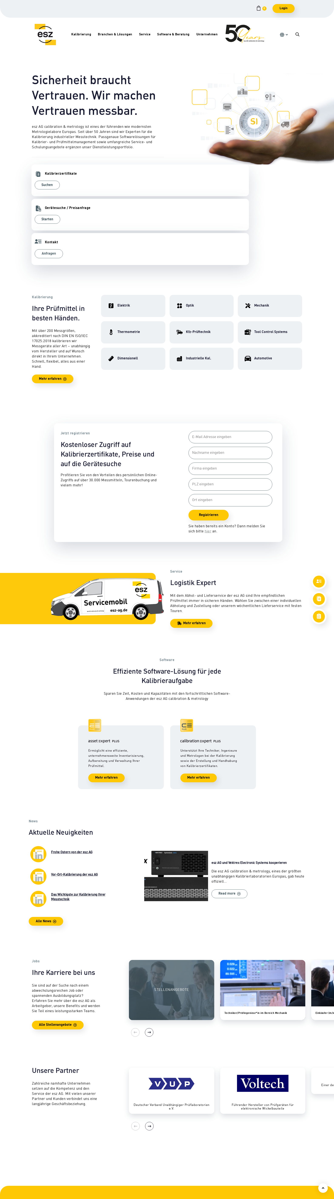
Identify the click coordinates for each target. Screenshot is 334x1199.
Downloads (151, 1178)
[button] (284, 34)
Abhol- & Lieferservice (159, 1163)
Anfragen (186, 185)
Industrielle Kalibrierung (105, 1168)
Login (284, 8)
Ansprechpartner (266, 1153)
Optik (36, 1173)
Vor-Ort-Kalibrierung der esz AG (73, 810)
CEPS (202, 1158)
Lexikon (148, 1184)
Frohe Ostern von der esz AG (73, 788)
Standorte (260, 1158)
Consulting (206, 1163)
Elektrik (37, 1153)
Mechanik (39, 1163)
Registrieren (207, 446)
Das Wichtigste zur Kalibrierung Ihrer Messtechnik (73, 832)
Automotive (95, 1178)
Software (204, 1168)
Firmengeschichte (266, 1168)
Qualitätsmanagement (269, 1184)
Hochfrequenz (42, 1158)
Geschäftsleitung (265, 1163)
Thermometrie (42, 1178)
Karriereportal (264, 1173)
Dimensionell (42, 1168)
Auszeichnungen (265, 1178)
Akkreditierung (264, 1189)
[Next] (143, 966)
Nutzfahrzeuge (98, 1158)
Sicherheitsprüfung (157, 1168)
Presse (258, 1194)
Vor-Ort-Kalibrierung (158, 1158)
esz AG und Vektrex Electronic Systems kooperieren (224, 813)
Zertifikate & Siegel (157, 1173)
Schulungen (207, 1153)
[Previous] (133, 966)
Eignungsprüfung (100, 1163)
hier (206, 463)
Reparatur (150, 1153)
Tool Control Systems (103, 1173)
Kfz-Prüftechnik (99, 1153)
